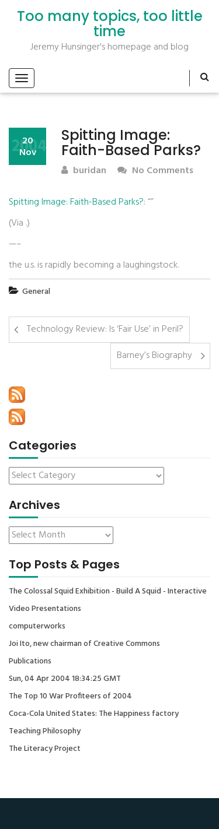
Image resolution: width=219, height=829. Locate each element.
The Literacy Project (45, 749)
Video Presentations (45, 609)
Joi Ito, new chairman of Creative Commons (84, 644)
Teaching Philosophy (45, 731)
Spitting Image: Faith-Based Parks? (76, 202)
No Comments (155, 171)
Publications (30, 662)
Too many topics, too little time (110, 24)
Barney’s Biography (154, 355)
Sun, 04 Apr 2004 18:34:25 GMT (65, 679)
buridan (83, 171)
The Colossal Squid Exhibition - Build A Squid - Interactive (108, 592)
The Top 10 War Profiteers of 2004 (70, 696)
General (36, 291)
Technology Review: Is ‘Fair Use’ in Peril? (105, 329)
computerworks (37, 627)
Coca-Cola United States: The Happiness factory (94, 714)
